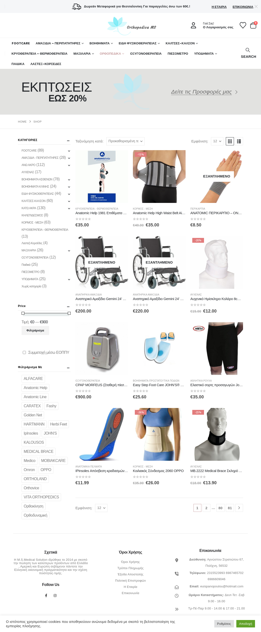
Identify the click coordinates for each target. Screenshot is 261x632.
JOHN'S (50, 433)
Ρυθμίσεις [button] (224, 624)
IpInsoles (31, 433)
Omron (29, 470)
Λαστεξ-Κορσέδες (32, 243)
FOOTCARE (21, 43)
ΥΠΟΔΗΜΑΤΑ (204, 53)
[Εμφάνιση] (217, 141)
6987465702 (235, 573)
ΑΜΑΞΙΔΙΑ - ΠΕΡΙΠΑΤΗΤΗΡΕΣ (40, 157)
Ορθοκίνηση (33, 506)
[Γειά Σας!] (210, 25)
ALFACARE (33, 379)
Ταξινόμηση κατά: (89, 141)
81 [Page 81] (230, 508)
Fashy (51, 406)
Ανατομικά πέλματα (88, 466)
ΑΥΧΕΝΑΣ (196, 294)
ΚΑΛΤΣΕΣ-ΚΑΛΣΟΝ (180, 43)
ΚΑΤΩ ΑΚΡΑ (29, 208)
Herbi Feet (58, 424)
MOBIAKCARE (53, 461)
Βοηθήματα (100, 43)
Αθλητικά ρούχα (201, 380)
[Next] (239, 508)
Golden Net (33, 415)
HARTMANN (34, 424)
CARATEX (32, 406)
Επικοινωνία (243, 7)
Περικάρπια (197, 208)
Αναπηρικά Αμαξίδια (88, 294)
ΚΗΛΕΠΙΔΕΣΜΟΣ (32, 215)
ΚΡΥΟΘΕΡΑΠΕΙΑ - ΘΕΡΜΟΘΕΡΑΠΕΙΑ (96, 208)
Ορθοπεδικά (110, 53)
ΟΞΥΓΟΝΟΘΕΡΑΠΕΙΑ (146, 53)
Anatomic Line (35, 397)
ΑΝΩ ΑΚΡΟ (28, 165)
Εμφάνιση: (199, 141)
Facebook (46, 595)
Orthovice (31, 488)
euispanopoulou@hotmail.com (221, 586)
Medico (29, 461)
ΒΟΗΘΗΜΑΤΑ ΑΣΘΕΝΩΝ (37, 179)
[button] (248, 53)
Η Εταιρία (219, 7)
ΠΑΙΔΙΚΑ (17, 64)
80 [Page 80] (220, 508)
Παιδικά (26, 264)
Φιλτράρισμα (35, 330)
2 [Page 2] (206, 508)
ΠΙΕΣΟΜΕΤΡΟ (178, 53)
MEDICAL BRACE (38, 451)
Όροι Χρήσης (130, 562)
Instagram (55, 595)
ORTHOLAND (35, 479)
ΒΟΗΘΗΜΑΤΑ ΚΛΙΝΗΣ (35, 186)
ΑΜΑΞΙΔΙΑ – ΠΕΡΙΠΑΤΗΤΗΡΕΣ (58, 43)
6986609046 (216, 579)
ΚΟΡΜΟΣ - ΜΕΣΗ (143, 208)
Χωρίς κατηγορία (31, 286)
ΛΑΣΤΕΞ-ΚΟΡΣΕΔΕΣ (45, 64)
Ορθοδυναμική (35, 515)
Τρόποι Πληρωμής (130, 568)
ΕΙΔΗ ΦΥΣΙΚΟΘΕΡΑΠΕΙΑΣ (138, 43)
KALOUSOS (34, 442)
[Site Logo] (130, 26)
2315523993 (216, 573)
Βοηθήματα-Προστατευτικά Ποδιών (156, 380)
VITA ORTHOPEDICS (41, 497)
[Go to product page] (101, 176)
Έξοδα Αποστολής (130, 574)
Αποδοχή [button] (245, 624)
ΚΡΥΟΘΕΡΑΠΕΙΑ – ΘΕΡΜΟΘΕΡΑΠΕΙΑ (39, 53)
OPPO (46, 470)
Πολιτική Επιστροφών (130, 580)
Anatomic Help (35, 388)
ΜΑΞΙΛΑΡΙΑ (82, 53)
